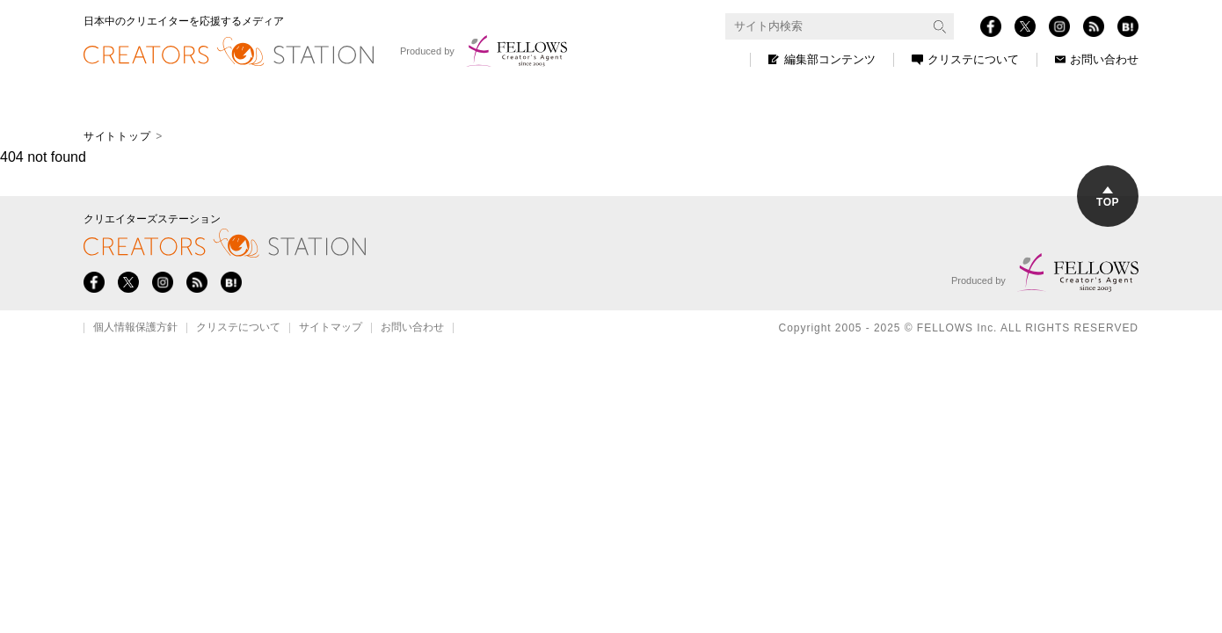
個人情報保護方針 (135, 328)
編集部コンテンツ (822, 59)
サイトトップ (117, 136)
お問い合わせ (1096, 59)
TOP (1107, 197)
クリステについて (965, 59)
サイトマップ (330, 328)
